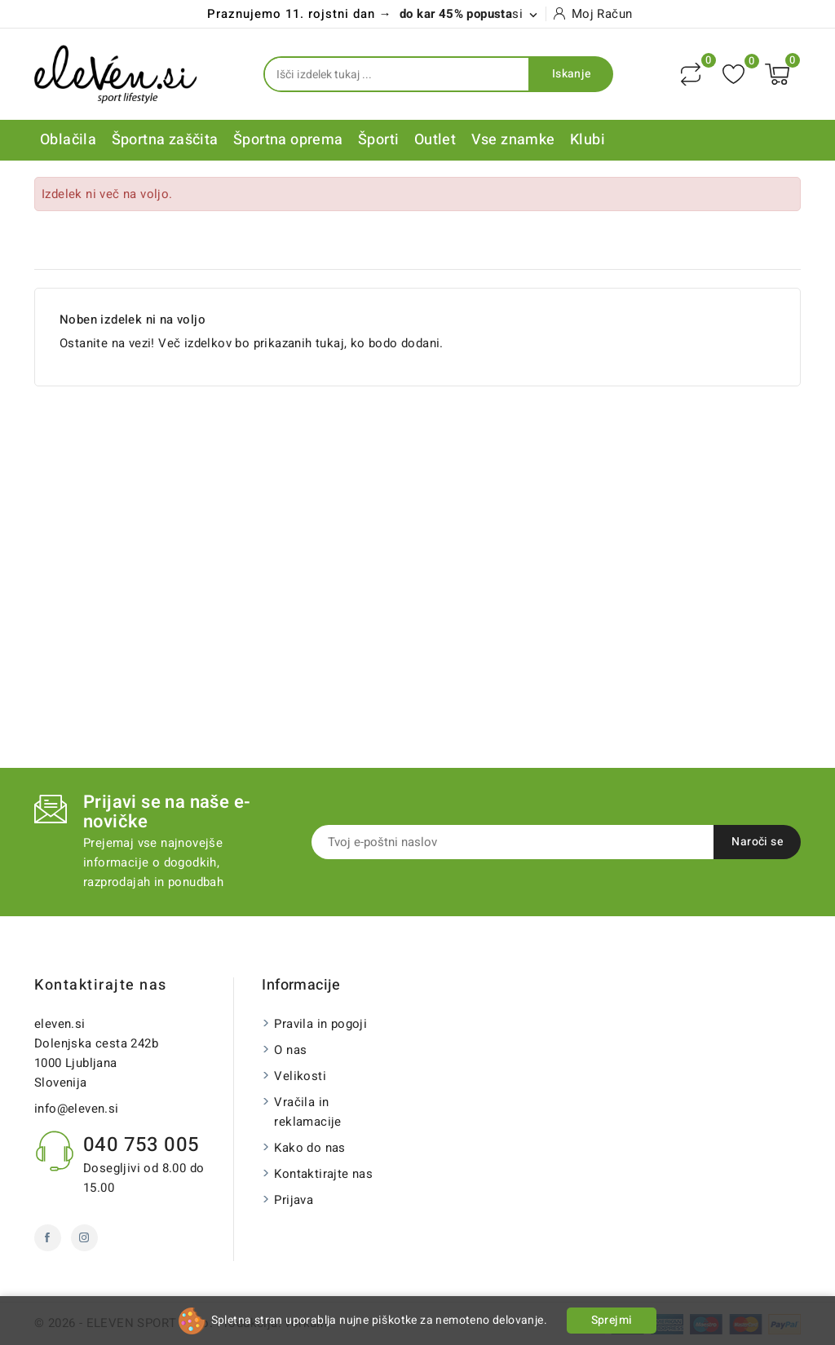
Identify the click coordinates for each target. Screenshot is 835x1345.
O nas (290, 1050)
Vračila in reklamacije (307, 1112)
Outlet (435, 140)
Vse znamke (513, 140)
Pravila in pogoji (320, 1024)
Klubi (587, 140)
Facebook (47, 1237)
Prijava (293, 1200)
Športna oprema (288, 140)
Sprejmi (612, 1320)
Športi (378, 140)
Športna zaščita (165, 140)
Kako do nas (309, 1148)
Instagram (84, 1237)
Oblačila (68, 140)
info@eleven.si (76, 1109)
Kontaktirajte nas (100, 985)
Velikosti (300, 1076)
